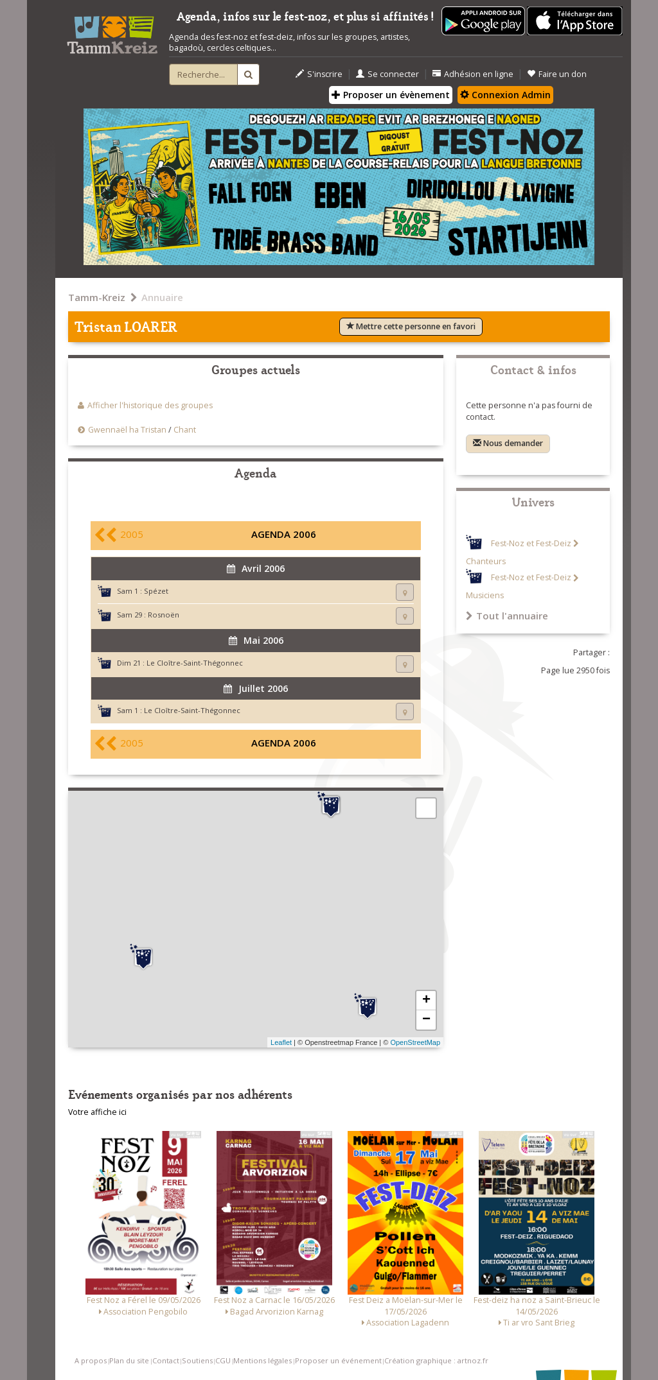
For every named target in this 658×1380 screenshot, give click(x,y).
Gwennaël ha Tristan (127, 429)
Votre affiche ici (97, 1112)
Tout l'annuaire (507, 615)
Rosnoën (163, 614)
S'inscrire (319, 74)
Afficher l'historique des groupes (150, 405)
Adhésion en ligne (472, 74)
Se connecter (387, 74)
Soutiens (197, 1360)
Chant (184, 429)
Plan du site (129, 1360)
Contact (165, 1360)
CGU (223, 1360)
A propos (91, 1360)
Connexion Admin (505, 95)
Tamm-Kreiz (96, 297)
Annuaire (162, 297)
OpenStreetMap (415, 1042)
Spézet (156, 591)
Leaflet (281, 1042)
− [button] (426, 1020)
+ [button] (426, 1000)
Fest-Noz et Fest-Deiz (531, 543)
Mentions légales (262, 1360)
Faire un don (557, 74)
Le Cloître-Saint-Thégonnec (195, 663)
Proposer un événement (338, 1360)
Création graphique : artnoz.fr (436, 1360)
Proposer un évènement (391, 95)
